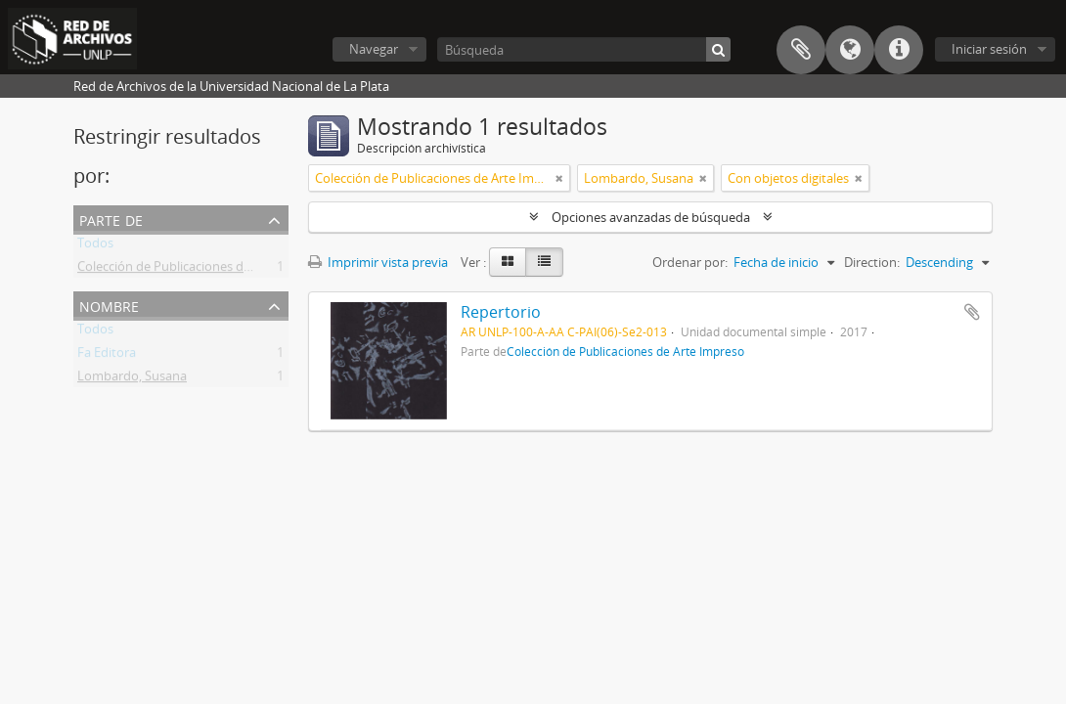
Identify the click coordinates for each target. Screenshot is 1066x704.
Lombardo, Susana (132, 379)
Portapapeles (801, 49)
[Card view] (507, 262)
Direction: (872, 262)
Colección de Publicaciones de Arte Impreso (203, 270)
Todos (95, 246)
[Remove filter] (559, 178)
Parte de (111, 218)
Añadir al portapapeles (972, 312)
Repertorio (501, 312)
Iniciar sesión (989, 49)
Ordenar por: (690, 262)
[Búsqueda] (584, 49)
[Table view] (544, 262)
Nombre (109, 304)
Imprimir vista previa (378, 262)
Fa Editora (106, 356)
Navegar (373, 49)
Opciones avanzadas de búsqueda (651, 217)
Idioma (849, 49)
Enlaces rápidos (898, 49)
